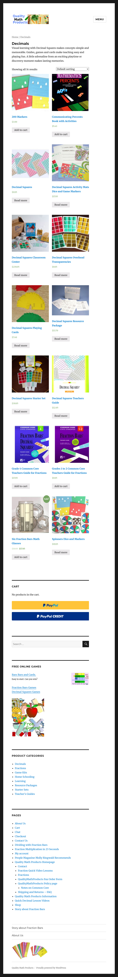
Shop (18, 904)
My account (22, 853)
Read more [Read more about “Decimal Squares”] (20, 200)
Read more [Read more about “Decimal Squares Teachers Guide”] (60, 415)
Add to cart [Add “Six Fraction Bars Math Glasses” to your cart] (20, 557)
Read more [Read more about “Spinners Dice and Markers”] (60, 552)
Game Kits (21, 772)
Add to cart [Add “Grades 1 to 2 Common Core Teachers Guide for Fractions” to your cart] (60, 486)
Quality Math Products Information (36, 896)
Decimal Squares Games (26, 691)
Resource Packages (26, 785)
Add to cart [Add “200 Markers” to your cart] (20, 130)
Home (15, 37)
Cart (17, 827)
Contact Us (21, 840)
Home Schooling (24, 776)
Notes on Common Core (35, 887)
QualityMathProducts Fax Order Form (40, 879)
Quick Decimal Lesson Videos (32, 900)
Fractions (20, 768)
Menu (100, 19)
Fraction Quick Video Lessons (35, 870)
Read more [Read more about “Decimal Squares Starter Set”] (20, 411)
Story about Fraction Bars (30, 909)
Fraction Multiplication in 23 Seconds (37, 849)
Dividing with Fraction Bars (31, 844)
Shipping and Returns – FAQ (35, 892)
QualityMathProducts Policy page (37, 883)
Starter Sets (22, 789)
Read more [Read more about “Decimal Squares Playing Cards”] (20, 345)
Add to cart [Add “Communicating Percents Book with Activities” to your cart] (60, 134)
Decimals (20, 763)
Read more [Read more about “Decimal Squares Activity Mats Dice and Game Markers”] (60, 204)
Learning (20, 781)
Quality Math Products (22, 968)
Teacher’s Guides (25, 793)
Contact (22, 866)
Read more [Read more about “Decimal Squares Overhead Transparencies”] (60, 275)
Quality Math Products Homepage (35, 862)
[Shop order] (72, 69)
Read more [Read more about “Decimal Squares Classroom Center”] (20, 275)
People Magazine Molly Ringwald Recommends (43, 857)
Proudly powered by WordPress (51, 968)
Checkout (20, 836)
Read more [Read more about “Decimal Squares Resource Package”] (60, 338)
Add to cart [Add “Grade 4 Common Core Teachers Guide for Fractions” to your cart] (20, 486)
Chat (17, 832)
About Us (20, 823)
